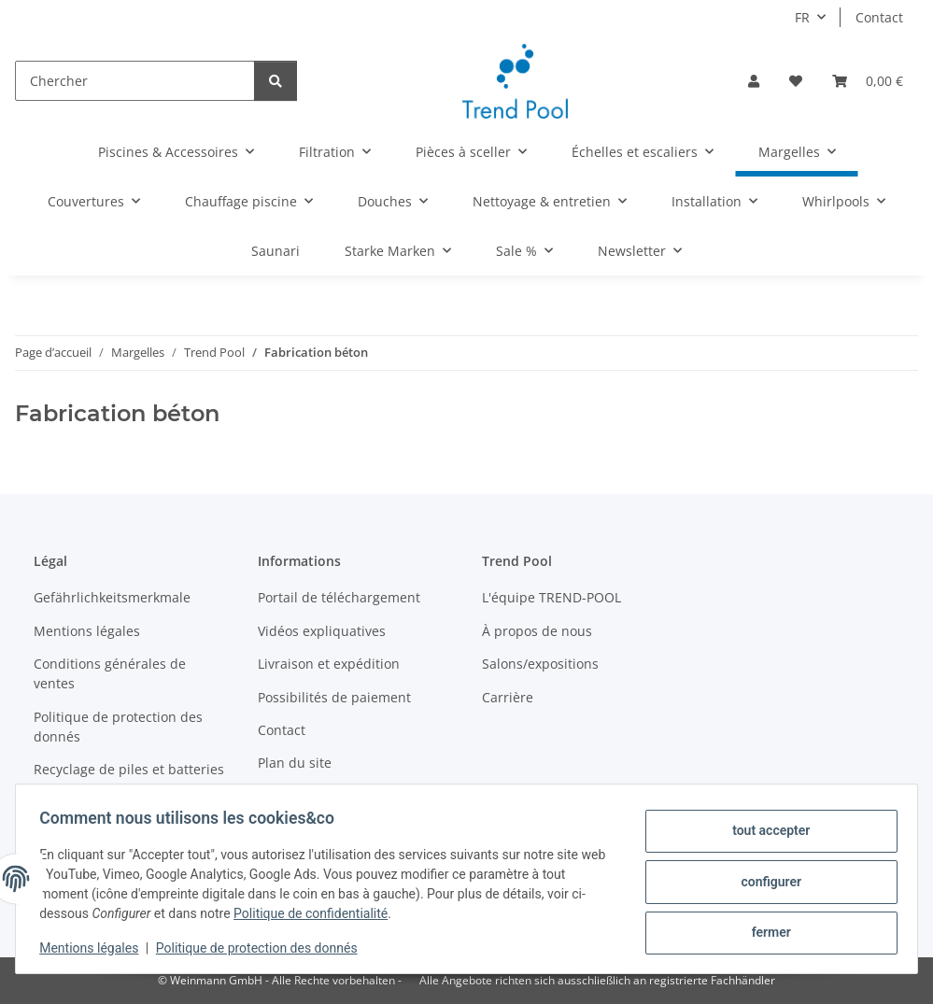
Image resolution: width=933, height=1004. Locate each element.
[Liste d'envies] (795, 81)
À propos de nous (537, 631)
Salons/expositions (540, 663)
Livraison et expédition (329, 663)
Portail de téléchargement (339, 597)
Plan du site (295, 762)
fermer (765, 930)
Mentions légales (95, 947)
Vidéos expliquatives (322, 631)
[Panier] (867, 81)
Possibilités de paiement (334, 697)
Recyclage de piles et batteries (129, 769)
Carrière (507, 697)
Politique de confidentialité (317, 913)
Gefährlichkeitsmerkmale (112, 597)
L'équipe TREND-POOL (551, 597)
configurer (765, 881)
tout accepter (764, 833)
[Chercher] (135, 81)
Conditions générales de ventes (110, 673)
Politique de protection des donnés (263, 947)
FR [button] (802, 17)
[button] (753, 81)
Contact (879, 17)
